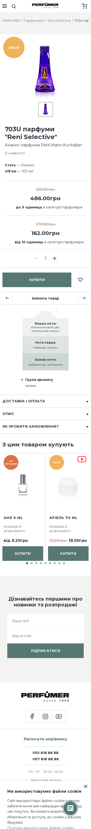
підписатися (45, 651)
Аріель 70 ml (63, 518)
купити (37, 280)
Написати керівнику (45, 739)
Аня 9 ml (13, 518)
